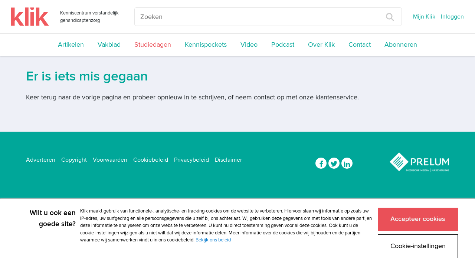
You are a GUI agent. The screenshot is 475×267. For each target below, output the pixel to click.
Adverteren (40, 160)
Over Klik (321, 45)
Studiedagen (152, 45)
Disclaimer (228, 160)
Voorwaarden (110, 160)
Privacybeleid (191, 160)
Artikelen (71, 45)
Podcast (282, 45)
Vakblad (109, 45)
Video (249, 45)
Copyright (74, 160)
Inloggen (452, 16)
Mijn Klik (424, 16)
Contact (359, 45)
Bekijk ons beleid (213, 240)
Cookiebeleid (150, 160)
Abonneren (400, 45)
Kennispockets (206, 45)
